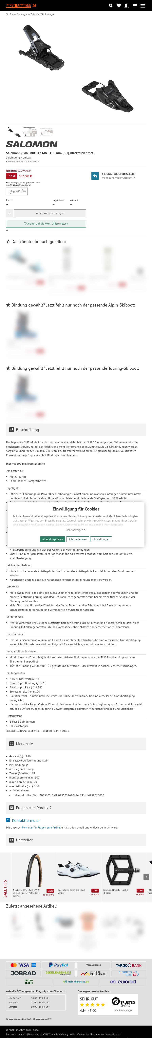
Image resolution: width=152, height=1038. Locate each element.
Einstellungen (101, 539)
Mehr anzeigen (76, 529)
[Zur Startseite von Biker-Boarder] (21, 5)
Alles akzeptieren (52, 539)
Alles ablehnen (78, 539)
